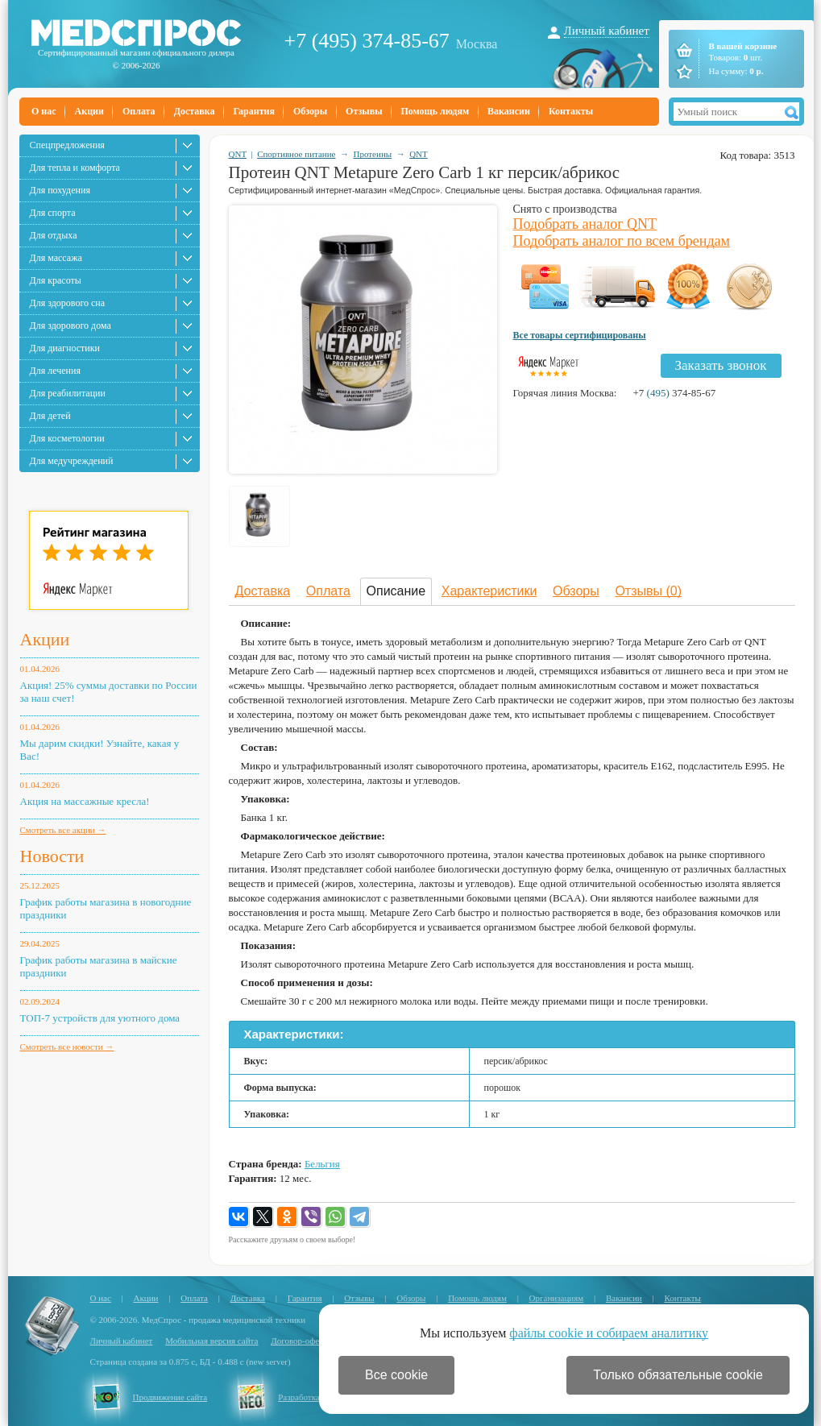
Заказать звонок (721, 365)
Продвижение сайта (170, 1397)
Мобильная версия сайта (211, 1340)
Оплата (138, 111)
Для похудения (60, 190)
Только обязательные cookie (678, 1375)
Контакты (571, 111)
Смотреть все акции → (63, 830)
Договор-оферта (301, 1340)
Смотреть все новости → (67, 1046)
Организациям (556, 1298)
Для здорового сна (68, 303)
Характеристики (489, 591)
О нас (43, 111)
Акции (89, 111)
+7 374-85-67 (673, 393)
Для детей (50, 415)
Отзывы (364, 111)
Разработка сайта (310, 1397)
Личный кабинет (606, 30)
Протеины (373, 154)
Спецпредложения (67, 145)
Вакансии (508, 111)
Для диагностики (65, 348)
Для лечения (55, 370)
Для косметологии (67, 438)
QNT (238, 154)
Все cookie (396, 1375)
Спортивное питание (296, 154)
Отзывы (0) (648, 591)
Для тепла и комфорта (75, 167)
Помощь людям (435, 111)
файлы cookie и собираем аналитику (608, 1333)
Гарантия (253, 111)
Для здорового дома (70, 325)
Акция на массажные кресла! (85, 801)
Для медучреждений (72, 460)
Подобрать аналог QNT (585, 224)
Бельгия (322, 1164)
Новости (52, 856)
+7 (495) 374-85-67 (367, 40)
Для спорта (53, 212)
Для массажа (56, 257)
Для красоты (55, 280)
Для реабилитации (68, 393)
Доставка (194, 111)
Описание (396, 591)
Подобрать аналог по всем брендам (621, 241)
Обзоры (310, 111)
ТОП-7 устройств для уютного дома (100, 1018)
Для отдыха (53, 235)
